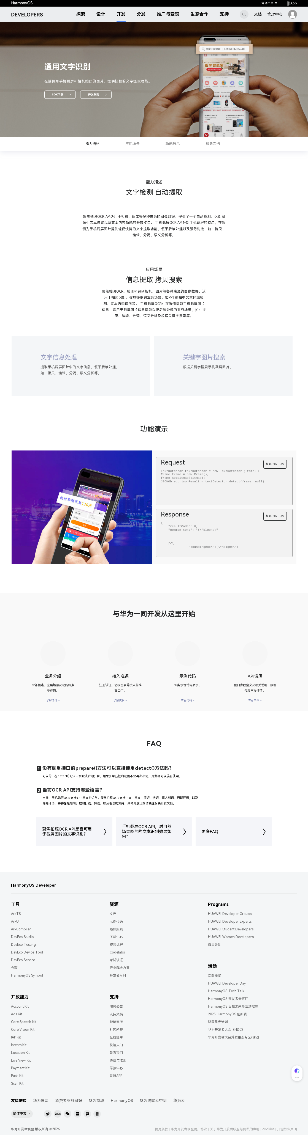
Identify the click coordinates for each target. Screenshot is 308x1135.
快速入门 (116, 1045)
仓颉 (14, 968)
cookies (268, 1129)
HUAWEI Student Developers (230, 929)
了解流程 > (120, 700)
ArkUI (15, 922)
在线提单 (116, 1037)
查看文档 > (255, 700)
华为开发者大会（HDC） (226, 1030)
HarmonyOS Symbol (27, 975)
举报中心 (116, 1068)
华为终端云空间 (153, 1100)
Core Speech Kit (23, 1022)
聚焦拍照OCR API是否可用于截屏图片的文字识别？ (67, 832)
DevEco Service (23, 960)
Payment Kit (20, 1068)
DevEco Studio (22, 937)
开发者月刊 (118, 975)
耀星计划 (214, 945)
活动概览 (214, 976)
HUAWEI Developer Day (227, 983)
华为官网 (40, 1100)
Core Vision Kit (22, 1030)
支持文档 (116, 1014)
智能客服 (116, 1022)
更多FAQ (209, 831)
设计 (101, 14)
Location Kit (20, 1053)
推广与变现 (168, 14)
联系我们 (116, 1053)
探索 (80, 14)
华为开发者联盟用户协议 (189, 1129)
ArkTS (16, 914)
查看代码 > (187, 700)
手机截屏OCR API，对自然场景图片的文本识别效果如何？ (146, 831)
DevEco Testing (23, 945)
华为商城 (96, 1100)
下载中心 (116, 937)
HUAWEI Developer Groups (230, 914)
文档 (258, 14)
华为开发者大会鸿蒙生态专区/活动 (233, 1037)
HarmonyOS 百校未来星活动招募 (233, 1006)
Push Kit (17, 1076)
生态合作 (199, 14)
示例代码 (116, 922)
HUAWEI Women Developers (231, 937)
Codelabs (117, 952)
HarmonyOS (122, 1100)
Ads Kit (16, 1014)
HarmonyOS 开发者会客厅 (228, 999)
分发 (141, 14)
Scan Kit (17, 1083)
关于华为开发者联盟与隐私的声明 (235, 1129)
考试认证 (116, 960)
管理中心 (275, 14)
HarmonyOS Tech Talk (226, 991)
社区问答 (116, 1030)
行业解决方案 (119, 968)
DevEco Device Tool (27, 952)
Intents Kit (18, 1045)
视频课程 (116, 945)
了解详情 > (53, 700)
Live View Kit (21, 1060)
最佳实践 (116, 929)
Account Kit (20, 1006)
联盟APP (116, 1076)
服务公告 (116, 1006)
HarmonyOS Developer (33, 885)
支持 (224, 14)
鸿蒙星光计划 (218, 1022)
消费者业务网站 (68, 1100)
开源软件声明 (287, 1129)
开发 (121, 14)
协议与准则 (118, 1060)
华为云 (179, 1100)
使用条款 (161, 1129)
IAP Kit (16, 1037)
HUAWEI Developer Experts (230, 922)
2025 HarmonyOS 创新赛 (227, 1014)
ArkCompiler (21, 929)
